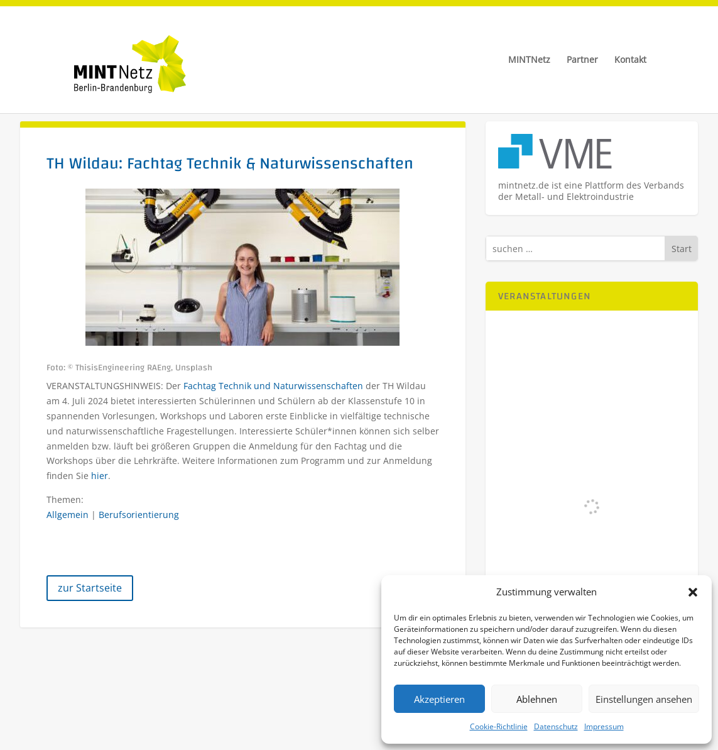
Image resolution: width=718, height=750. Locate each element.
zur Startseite (90, 588)
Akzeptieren (439, 699)
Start (682, 249)
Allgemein (67, 515)
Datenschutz (556, 726)
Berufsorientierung (139, 515)
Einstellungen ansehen (644, 699)
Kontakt (630, 60)
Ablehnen (536, 699)
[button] (693, 592)
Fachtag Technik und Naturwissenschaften (273, 386)
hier (99, 476)
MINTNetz (529, 60)
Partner (582, 60)
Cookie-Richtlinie (499, 726)
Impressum (604, 726)
